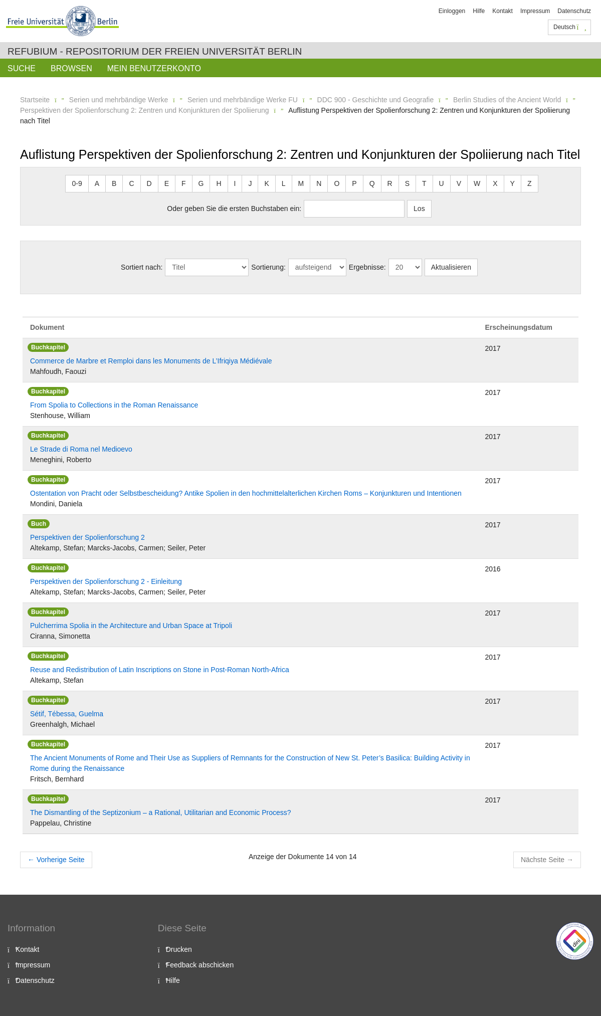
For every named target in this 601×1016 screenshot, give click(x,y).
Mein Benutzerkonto (154, 68)
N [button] (318, 183)
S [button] (407, 183)
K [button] (266, 183)
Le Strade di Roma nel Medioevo (81, 449)
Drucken (179, 949)
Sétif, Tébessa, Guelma (66, 714)
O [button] (336, 183)
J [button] (250, 183)
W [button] (477, 183)
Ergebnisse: (367, 267)
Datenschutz (574, 11)
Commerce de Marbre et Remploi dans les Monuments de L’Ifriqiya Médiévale (151, 361)
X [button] (495, 183)
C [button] (131, 183)
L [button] (284, 183)
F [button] (183, 183)
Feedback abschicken (200, 965)
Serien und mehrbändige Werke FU (242, 100)
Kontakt (502, 11)
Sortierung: (268, 267)
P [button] (354, 183)
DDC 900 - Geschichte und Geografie (375, 100)
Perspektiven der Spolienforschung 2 (87, 537)
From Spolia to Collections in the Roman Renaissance (114, 405)
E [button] (166, 183)
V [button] (459, 183)
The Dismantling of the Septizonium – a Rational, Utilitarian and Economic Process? (160, 812)
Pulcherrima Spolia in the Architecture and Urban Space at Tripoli (131, 626)
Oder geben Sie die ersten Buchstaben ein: (234, 209)
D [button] (149, 183)
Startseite (35, 100)
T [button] (424, 183)
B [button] (114, 183)
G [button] (201, 183)
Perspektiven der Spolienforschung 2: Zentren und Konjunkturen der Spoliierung (144, 110)
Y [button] (512, 183)
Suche (22, 68)
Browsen (71, 68)
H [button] (218, 183)
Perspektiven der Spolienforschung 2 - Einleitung (106, 581)
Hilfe (479, 11)
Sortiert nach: (141, 267)
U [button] (441, 183)
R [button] (389, 183)
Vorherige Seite (56, 860)
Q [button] (372, 183)
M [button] (301, 183)
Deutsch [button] (569, 27)
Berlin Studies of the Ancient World (507, 100)
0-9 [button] (77, 183)
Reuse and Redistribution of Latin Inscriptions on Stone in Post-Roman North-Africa (159, 670)
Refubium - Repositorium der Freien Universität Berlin (155, 51)
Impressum (535, 11)
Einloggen (452, 11)
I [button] (235, 183)
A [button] (97, 183)
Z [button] (529, 183)
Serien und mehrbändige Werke (118, 100)
